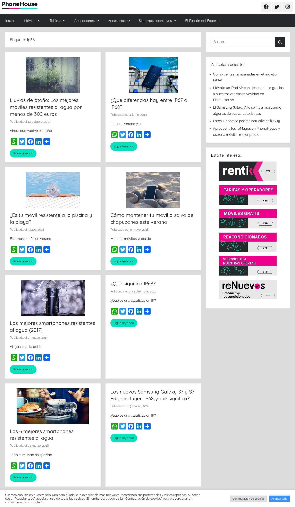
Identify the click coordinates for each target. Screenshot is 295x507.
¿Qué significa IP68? (133, 283)
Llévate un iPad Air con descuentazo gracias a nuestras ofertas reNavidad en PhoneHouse (248, 94)
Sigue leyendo (23, 153)
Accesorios (119, 20)
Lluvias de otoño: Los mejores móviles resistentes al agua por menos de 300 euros (46, 107)
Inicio (9, 20)
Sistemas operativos (157, 20)
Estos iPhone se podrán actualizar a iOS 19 (247, 121)
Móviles (32, 20)
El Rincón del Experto (202, 20)
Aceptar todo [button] (279, 498)
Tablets (58, 20)
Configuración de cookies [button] (248, 498)
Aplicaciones (86, 20)
